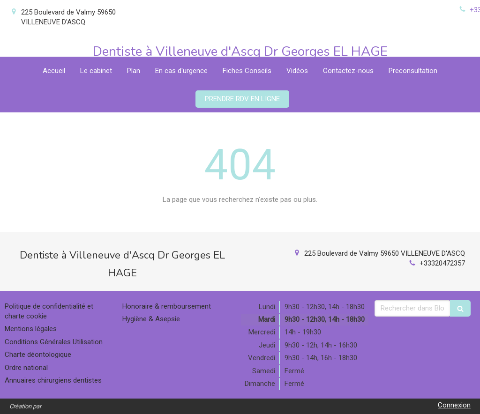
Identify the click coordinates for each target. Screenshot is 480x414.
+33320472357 (442, 263)
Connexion (454, 405)
